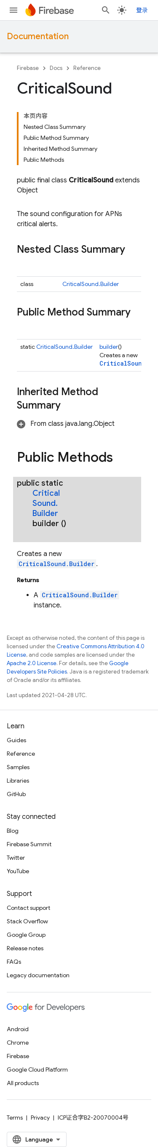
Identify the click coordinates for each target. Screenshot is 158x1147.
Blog (13, 830)
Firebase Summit (29, 844)
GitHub (16, 794)
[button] (66, 424)
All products (23, 1083)
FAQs (14, 961)
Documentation (38, 36)
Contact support (28, 908)
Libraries (18, 780)
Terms (15, 1117)
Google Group (26, 934)
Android (18, 1029)
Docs (56, 68)
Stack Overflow (27, 921)
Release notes (25, 948)
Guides (16, 740)
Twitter (16, 857)
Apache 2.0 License (31, 663)
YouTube (18, 871)
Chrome (18, 1042)
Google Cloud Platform (37, 1069)
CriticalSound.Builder (90, 284)
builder (108, 346)
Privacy (40, 1117)
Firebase (28, 68)
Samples (18, 767)
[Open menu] (13, 10)
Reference (87, 68)
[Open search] (106, 10)
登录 (142, 10)
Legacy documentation (38, 975)
